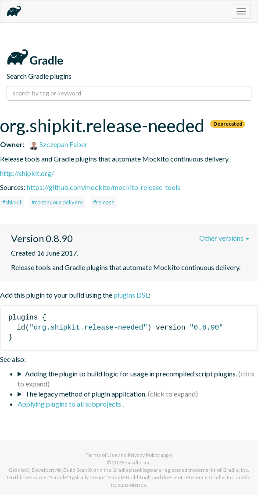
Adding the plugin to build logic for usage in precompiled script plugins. (131, 373)
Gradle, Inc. (138, 462)
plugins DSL (131, 295)
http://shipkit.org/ (27, 173)
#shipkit (12, 202)
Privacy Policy (144, 455)
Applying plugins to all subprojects (70, 404)
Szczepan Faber (58, 144)
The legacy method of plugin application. (86, 394)
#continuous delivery (57, 202)
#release (104, 202)
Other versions (224, 238)
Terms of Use (101, 455)
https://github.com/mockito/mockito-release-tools (103, 187)
